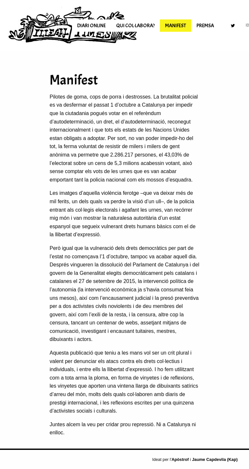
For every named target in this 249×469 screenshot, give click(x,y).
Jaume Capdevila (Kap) (215, 459)
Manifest (175, 25)
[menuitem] (91, 25)
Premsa (205, 25)
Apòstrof (180, 459)
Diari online (91, 25)
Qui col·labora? (135, 25)
